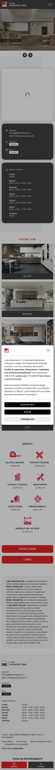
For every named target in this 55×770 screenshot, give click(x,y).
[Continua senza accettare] (48, 350)
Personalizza (27, 419)
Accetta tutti (27, 405)
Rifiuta (27, 412)
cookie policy (21, 376)
